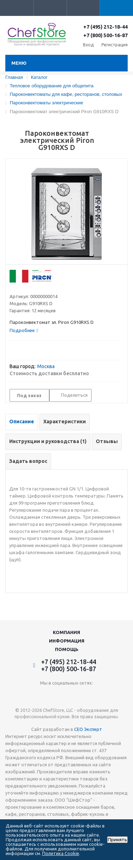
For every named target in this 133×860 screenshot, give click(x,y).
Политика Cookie (60, 853)
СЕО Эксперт (88, 729)
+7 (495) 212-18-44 (105, 26)
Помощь (66, 649)
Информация (66, 640)
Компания (66, 632)
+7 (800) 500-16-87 (105, 35)
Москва (46, 366)
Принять (117, 839)
